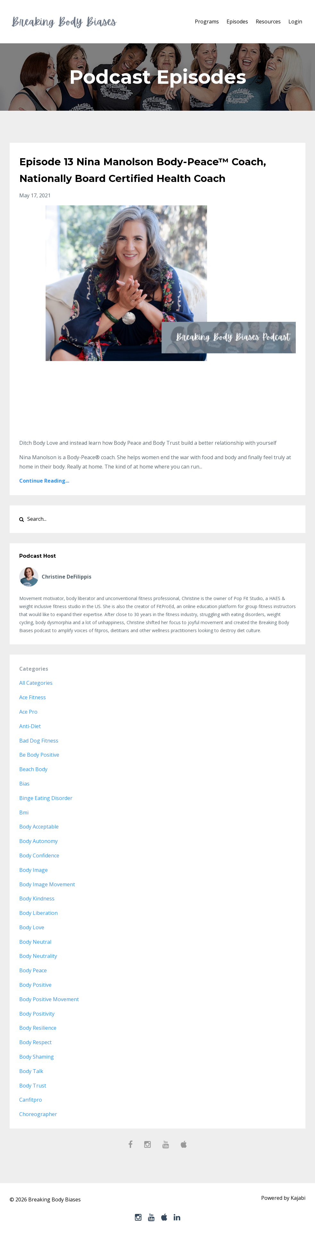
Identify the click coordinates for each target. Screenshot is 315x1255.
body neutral (35, 958)
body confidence (39, 872)
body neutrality (38, 972)
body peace (33, 987)
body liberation (38, 929)
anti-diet (30, 742)
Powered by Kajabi (283, 1216)
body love (31, 944)
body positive (35, 1001)
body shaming (36, 1073)
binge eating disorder (45, 814)
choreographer (38, 1130)
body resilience (37, 1044)
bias (24, 800)
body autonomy (38, 857)
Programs (207, 21)
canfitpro (30, 1116)
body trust (32, 1102)
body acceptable (39, 843)
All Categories (36, 699)
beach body (33, 785)
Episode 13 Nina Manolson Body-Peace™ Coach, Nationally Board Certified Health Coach (153, 177)
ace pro (28, 728)
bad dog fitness (38, 757)
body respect (35, 1058)
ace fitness (32, 714)
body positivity (36, 1030)
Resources (268, 21)
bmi (24, 829)
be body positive (39, 771)
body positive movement (49, 1015)
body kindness (36, 915)
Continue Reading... (44, 497)
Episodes (237, 21)
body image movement (47, 901)
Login (295, 21)
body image (33, 886)
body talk (31, 1087)
